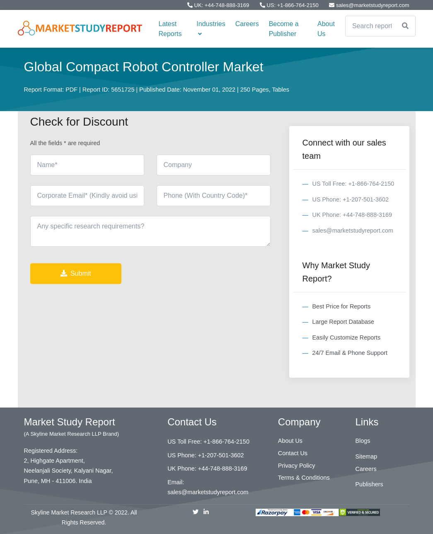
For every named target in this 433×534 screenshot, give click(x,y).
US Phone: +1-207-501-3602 (350, 199)
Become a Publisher (284, 28)
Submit (75, 273)
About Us (326, 28)
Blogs (363, 440)
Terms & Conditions (304, 477)
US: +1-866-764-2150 (290, 5)
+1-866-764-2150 (226, 441)
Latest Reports (170, 28)
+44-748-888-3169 (222, 468)
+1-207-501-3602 (221, 455)
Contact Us (292, 453)
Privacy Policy (296, 465)
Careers (247, 23)
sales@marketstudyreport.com (369, 5)
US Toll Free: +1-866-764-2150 (353, 183)
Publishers (369, 484)
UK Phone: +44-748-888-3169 (352, 214)
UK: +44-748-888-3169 (219, 5)
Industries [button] (210, 28)
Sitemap (366, 456)
